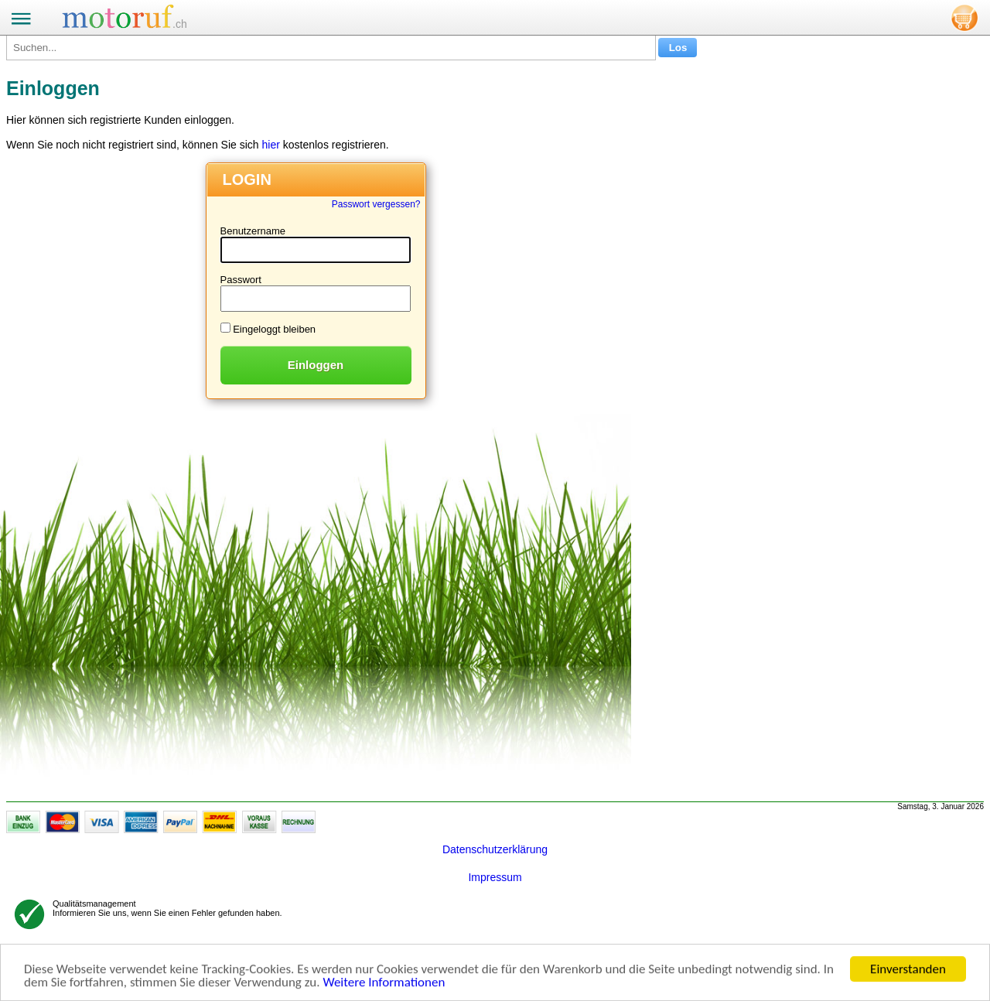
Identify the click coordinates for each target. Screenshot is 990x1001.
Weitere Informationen (384, 983)
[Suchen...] (331, 47)
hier (270, 144)
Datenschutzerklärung (495, 849)
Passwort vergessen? (376, 204)
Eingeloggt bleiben (274, 329)
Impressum (494, 877)
